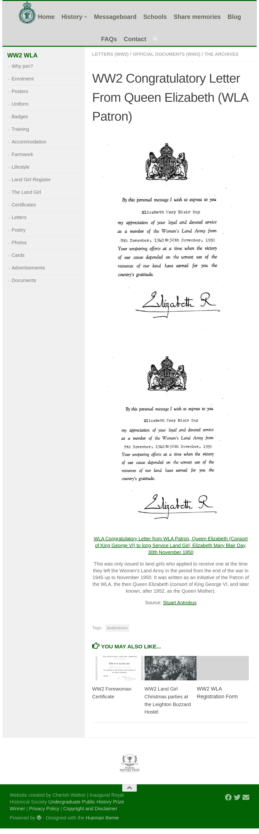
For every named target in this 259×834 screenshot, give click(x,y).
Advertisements (28, 267)
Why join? (22, 66)
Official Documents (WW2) (170, 54)
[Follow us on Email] (246, 803)
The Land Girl (26, 192)
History (71, 16)
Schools (155, 16)
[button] (155, 39)
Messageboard (115, 16)
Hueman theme (102, 823)
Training (20, 129)
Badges (20, 116)
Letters (19, 217)
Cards (18, 255)
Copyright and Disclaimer (90, 814)
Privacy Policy (44, 814)
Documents (24, 280)
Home (46, 16)
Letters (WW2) (111, 54)
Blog (234, 16)
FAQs (109, 39)
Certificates (24, 204)
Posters (20, 91)
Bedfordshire (117, 633)
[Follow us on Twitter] (237, 803)
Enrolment (23, 78)
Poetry (19, 230)
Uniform (20, 104)
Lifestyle (20, 167)
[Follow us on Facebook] (228, 803)
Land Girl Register (31, 179)
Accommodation (29, 141)
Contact (135, 39)
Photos (19, 242)
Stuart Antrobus (179, 608)
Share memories (197, 16)
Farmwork (22, 154)
